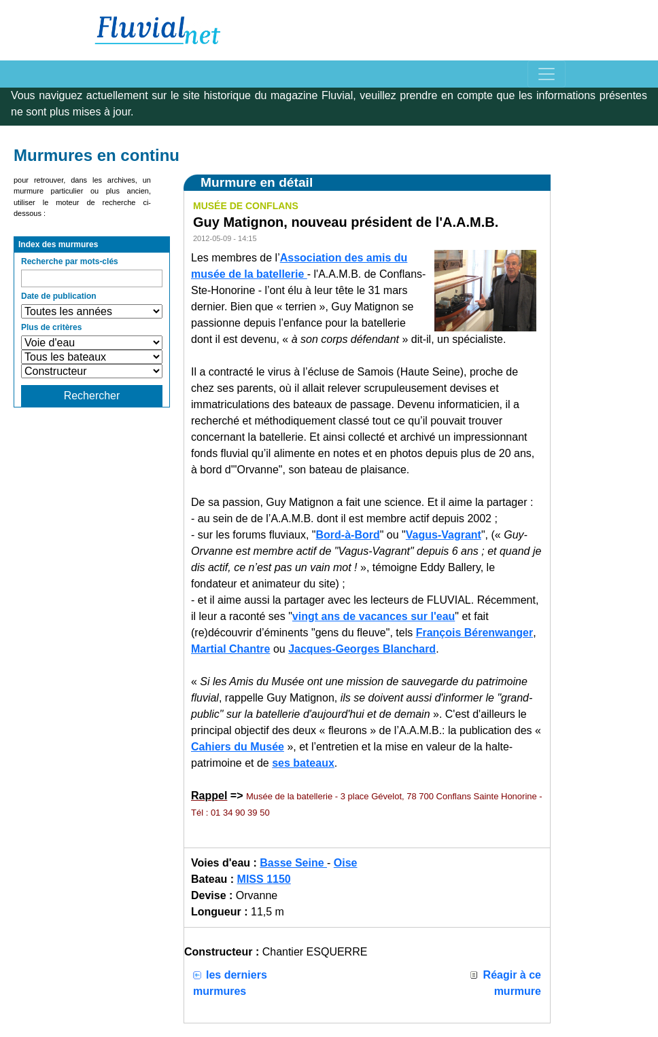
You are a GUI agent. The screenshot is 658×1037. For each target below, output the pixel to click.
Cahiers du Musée (237, 746)
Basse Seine (293, 863)
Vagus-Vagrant (443, 535)
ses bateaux (303, 763)
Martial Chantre (230, 649)
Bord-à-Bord (348, 535)
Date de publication (59, 296)
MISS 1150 (264, 879)
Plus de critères (51, 327)
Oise (346, 863)
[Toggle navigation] (546, 74)
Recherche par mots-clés (69, 261)
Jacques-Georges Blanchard (362, 649)
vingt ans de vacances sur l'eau (373, 616)
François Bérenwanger (475, 632)
